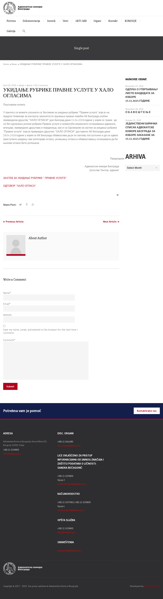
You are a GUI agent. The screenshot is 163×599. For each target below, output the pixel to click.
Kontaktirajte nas (147, 410)
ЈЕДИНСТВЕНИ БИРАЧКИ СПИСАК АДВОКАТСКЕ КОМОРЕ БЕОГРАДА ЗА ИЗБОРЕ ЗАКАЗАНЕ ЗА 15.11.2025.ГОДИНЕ (141, 131)
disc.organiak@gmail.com (69, 445)
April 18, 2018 (9, 85)
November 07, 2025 (134, 86)
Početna (11, 21)
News (14, 64)
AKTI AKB (81, 21)
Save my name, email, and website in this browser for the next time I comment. (40, 331)
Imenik (51, 21)
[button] (24, 31)
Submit (10, 386)
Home (6, 64)
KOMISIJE (130, 21)
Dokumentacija (31, 21)
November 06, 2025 (134, 109)
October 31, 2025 (133, 120)
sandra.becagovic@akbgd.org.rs (71, 484)
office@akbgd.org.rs (12, 453)
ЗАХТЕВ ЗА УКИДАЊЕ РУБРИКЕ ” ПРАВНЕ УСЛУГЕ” (35, 178)
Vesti (65, 21)
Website (7, 314)
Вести (29, 85)
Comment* (9, 340)
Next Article (110, 221)
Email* (6, 303)
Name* (7, 292)
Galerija (11, 31)
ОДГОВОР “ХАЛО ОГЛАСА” (19, 185)
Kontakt (113, 21)
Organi (97, 21)
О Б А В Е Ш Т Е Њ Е (138, 112)
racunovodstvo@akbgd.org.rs (70, 510)
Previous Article (15, 221)
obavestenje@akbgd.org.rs (69, 550)
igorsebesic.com (152, 586)
